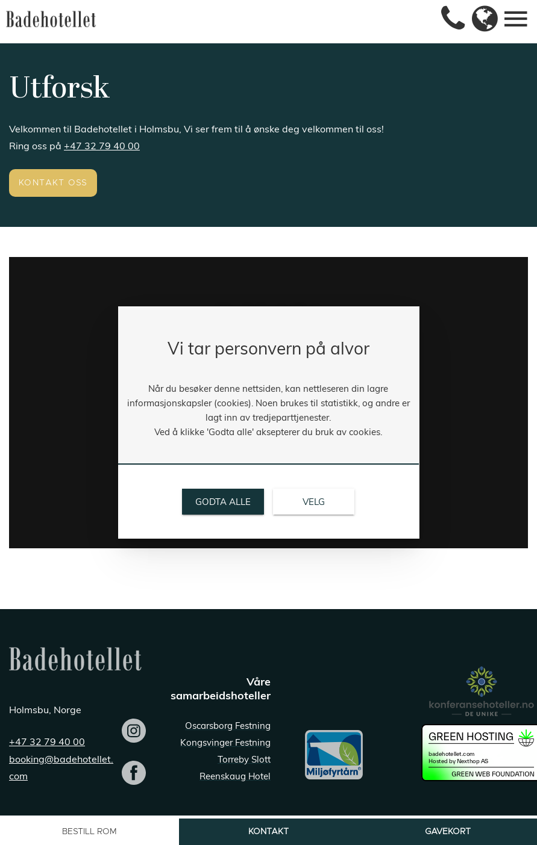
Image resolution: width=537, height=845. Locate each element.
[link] (448, 19)
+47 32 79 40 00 (102, 146)
